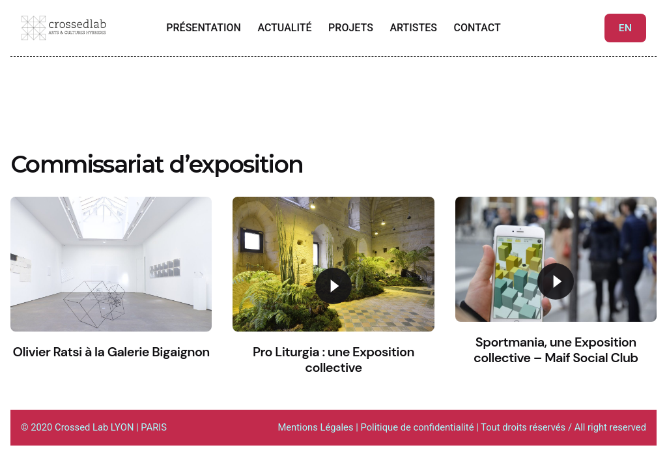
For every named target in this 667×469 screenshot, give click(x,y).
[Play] (333, 286)
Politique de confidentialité (418, 427)
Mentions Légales (315, 427)
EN (625, 28)
